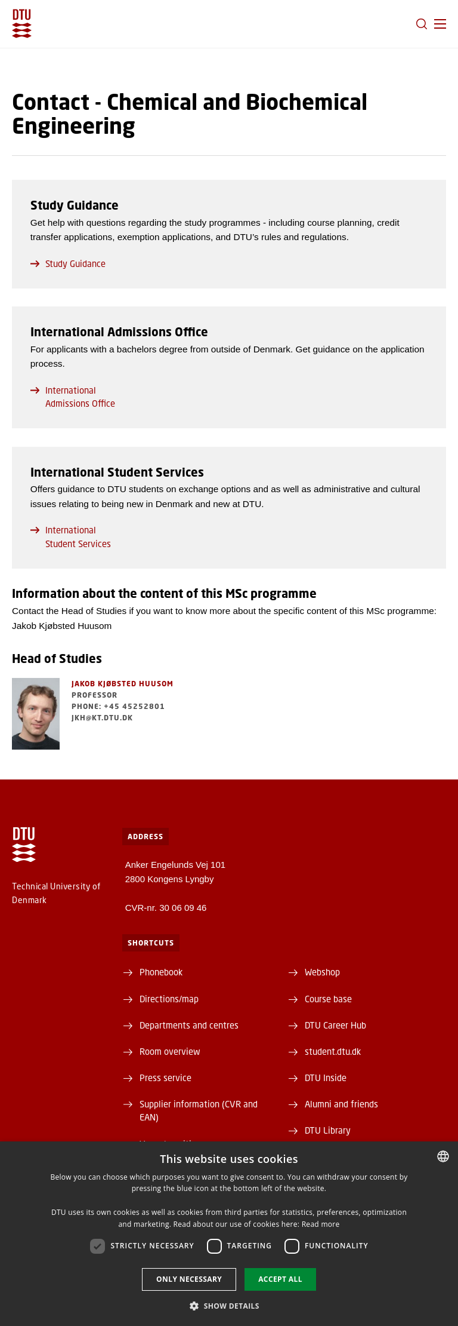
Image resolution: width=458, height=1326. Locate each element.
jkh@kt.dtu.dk (102, 717)
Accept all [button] (280, 1279)
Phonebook (161, 971)
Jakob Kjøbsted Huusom (123, 683)
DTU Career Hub (335, 1025)
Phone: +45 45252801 (118, 706)
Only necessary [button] (189, 1279)
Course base (328, 998)
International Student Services (70, 536)
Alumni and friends (341, 1103)
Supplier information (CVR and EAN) (199, 1110)
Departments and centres (189, 1025)
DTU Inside (325, 1077)
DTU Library (328, 1130)
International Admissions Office (72, 397)
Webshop (322, 971)
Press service (165, 1077)
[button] (440, 24)
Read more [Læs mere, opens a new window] (321, 1224)
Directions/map (169, 998)
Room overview (170, 1051)
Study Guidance (68, 263)
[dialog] (229, 1233)
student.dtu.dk (333, 1051)
